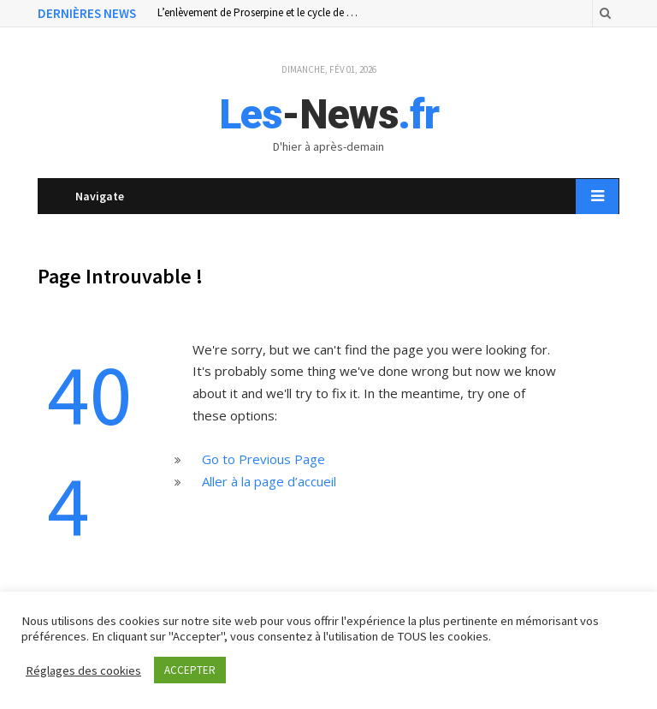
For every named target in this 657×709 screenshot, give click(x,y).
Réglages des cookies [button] (83, 670)
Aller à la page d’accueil (269, 481)
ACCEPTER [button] (190, 670)
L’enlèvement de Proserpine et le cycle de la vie (260, 13)
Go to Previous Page (263, 459)
